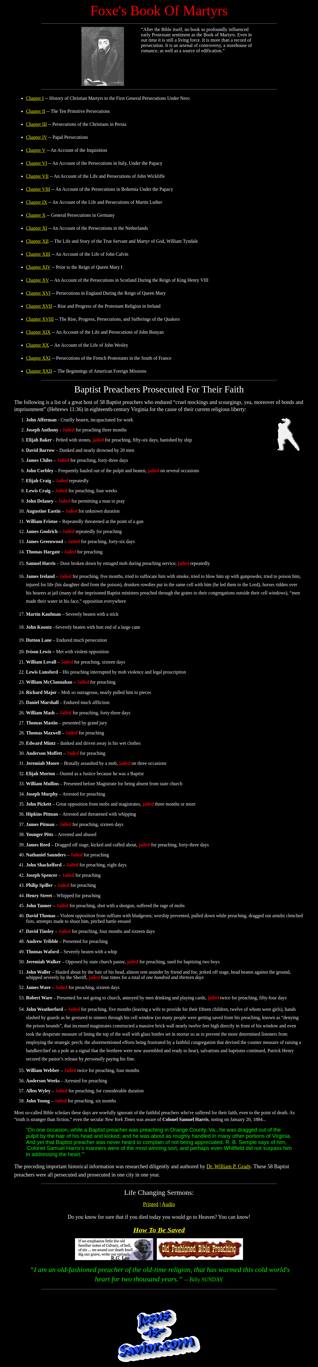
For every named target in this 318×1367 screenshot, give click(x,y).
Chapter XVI (38, 293)
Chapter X (35, 215)
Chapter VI (36, 163)
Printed (150, 1204)
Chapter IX (36, 202)
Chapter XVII (39, 306)
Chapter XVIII (40, 319)
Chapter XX (37, 345)
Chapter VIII (38, 189)
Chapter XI (36, 228)
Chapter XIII (38, 254)
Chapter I (35, 98)
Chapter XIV (38, 267)
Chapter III (36, 124)
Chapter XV (37, 280)
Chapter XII (37, 241)
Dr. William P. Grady (228, 1166)
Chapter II (35, 111)
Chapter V (35, 150)
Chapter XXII (39, 371)
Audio (168, 1204)
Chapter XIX (38, 332)
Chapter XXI (38, 358)
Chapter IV (36, 137)
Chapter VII (37, 176)
